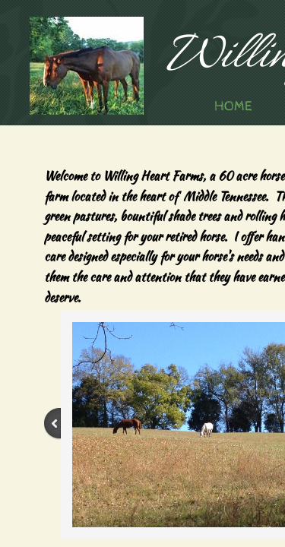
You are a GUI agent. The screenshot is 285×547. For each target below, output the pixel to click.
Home (233, 106)
